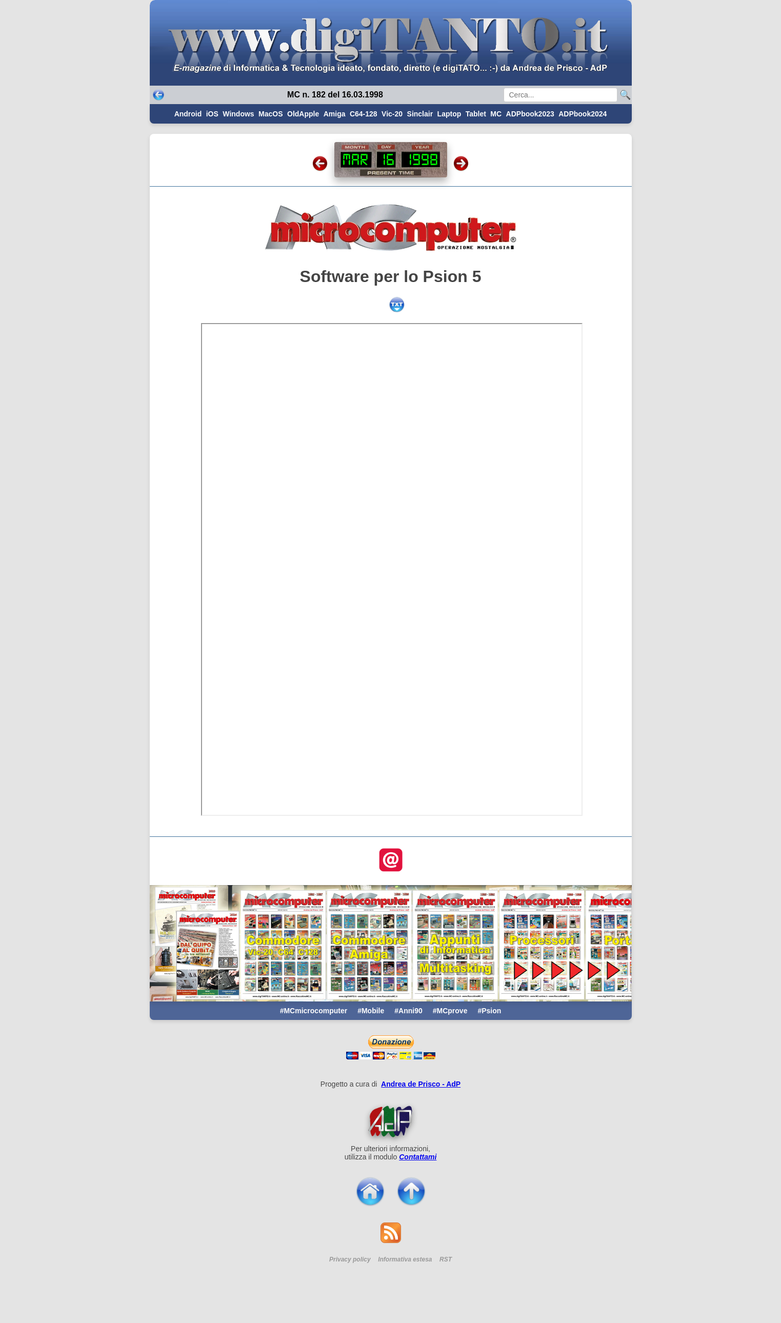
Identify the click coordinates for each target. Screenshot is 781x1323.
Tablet (476, 114)
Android (188, 114)
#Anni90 (408, 1011)
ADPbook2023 (530, 114)
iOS (212, 114)
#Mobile (370, 1011)
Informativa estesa (405, 1259)
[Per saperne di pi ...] (391, 1121)
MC (496, 114)
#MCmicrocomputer (313, 1011)
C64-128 (363, 114)
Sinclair (420, 114)
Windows (238, 114)
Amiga (335, 114)
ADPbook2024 (582, 114)
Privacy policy (350, 1259)
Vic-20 (392, 114)
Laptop (449, 114)
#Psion (489, 1011)
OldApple (303, 114)
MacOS (270, 114)
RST (445, 1259)
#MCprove (450, 1011)
